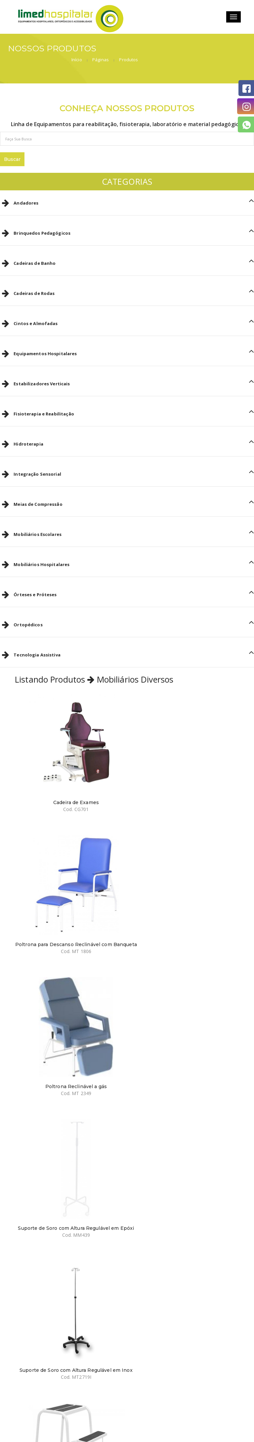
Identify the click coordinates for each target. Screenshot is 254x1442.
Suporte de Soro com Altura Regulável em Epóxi (185, 908)
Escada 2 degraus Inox (185, 1161)
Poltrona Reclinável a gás (68, 905)
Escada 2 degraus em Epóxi (68, 1161)
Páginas (208, 50)
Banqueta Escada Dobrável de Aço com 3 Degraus (185, 1036)
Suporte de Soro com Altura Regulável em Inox (68, 1036)
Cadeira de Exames (68, 777)
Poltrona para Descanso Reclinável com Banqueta (185, 780)
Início (184, 50)
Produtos (236, 50)
